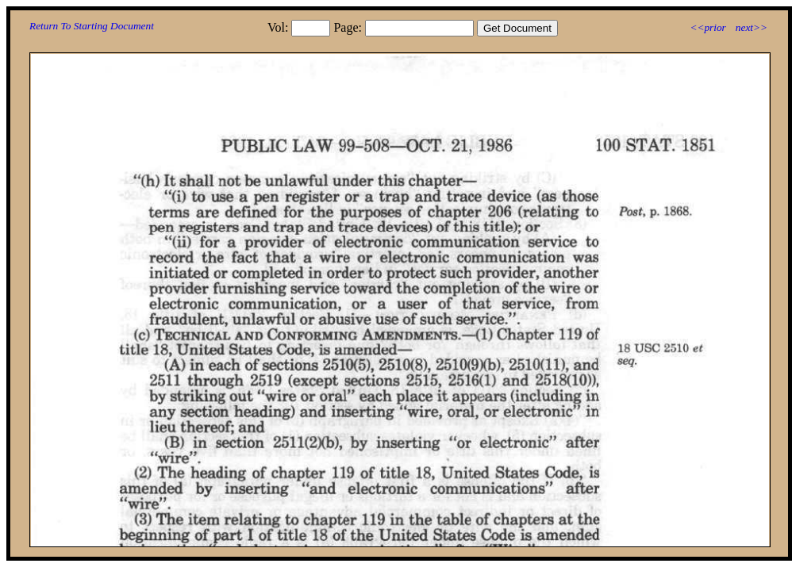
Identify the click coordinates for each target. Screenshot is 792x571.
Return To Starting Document (91, 26)
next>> (751, 27)
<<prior (707, 27)
